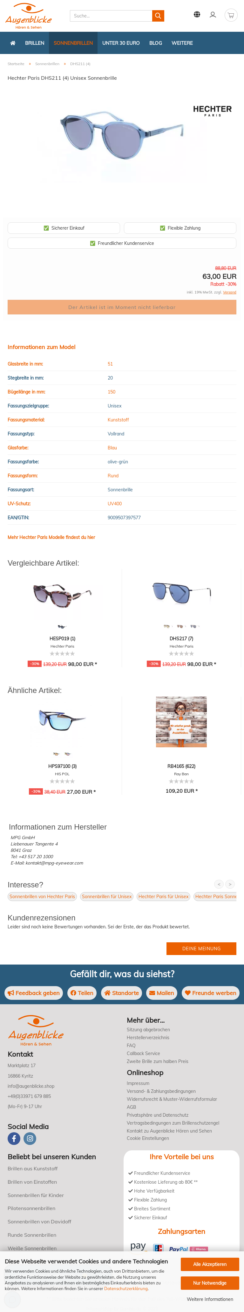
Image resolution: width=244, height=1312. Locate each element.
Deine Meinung (201, 949)
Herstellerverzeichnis (148, 1037)
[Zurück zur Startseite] (12, 43)
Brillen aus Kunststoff (33, 1168)
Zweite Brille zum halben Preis (157, 1061)
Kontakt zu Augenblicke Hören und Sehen (169, 1131)
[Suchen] (158, 16)
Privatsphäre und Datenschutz (157, 1115)
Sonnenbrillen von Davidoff (39, 1221)
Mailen (161, 993)
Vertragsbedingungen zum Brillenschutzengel (173, 1123)
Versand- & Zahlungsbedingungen (161, 1091)
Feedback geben (34, 993)
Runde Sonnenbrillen (32, 1235)
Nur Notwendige (210, 1283)
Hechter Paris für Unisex (163, 896)
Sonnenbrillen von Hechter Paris (42, 896)
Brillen (34, 43)
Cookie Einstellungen (148, 1138)
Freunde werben (210, 993)
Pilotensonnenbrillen (31, 1208)
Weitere (182, 43)
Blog (155, 43)
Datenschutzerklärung (126, 1288)
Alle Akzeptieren (210, 1264)
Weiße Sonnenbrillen (32, 1248)
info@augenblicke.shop (31, 1086)
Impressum (138, 1083)
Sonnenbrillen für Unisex (107, 896)
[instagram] (30, 1138)
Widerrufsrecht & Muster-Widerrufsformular (172, 1099)
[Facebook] (14, 1138)
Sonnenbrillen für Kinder (36, 1195)
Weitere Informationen (210, 1299)
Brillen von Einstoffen (32, 1182)
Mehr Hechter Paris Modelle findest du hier (51, 537)
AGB (131, 1107)
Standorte (121, 993)
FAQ (131, 1045)
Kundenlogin (213, 14)
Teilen (82, 993)
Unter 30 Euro (121, 43)
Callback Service (143, 1053)
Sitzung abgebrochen (148, 1030)
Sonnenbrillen (73, 43)
